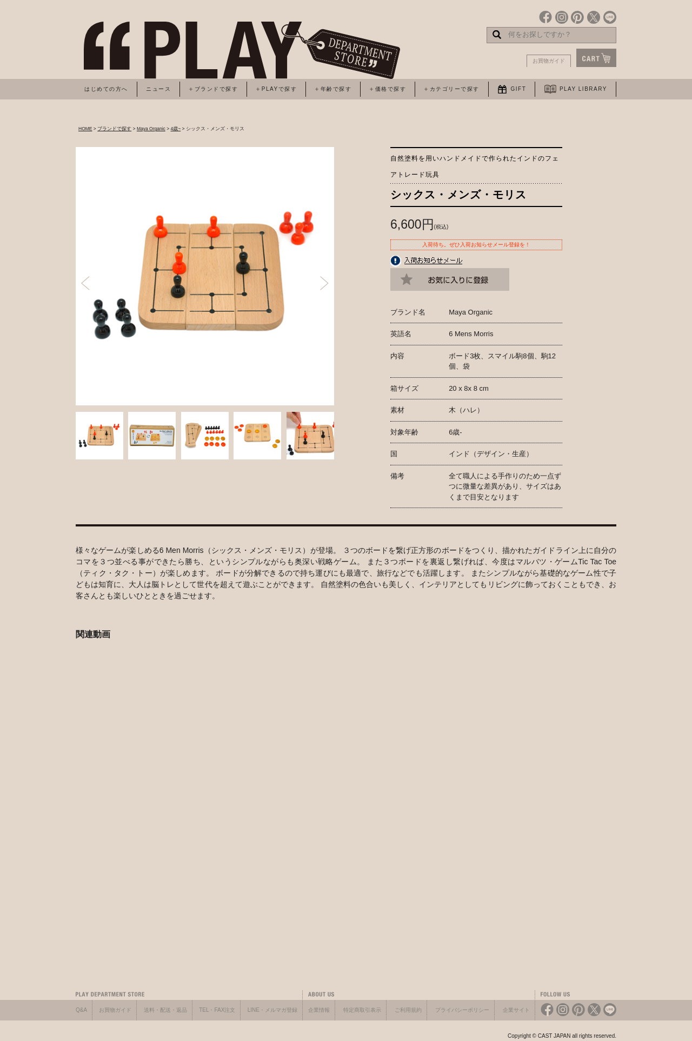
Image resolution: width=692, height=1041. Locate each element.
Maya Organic (151, 128)
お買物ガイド (549, 61)
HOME (85, 128)
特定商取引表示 (362, 1010)
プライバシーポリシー (462, 1010)
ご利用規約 (408, 1010)
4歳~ (175, 128)
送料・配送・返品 (165, 1010)
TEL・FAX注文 (217, 1010)
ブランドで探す (114, 128)
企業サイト (516, 1010)
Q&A (81, 1010)
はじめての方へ (106, 89)
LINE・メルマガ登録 (272, 1010)
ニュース (158, 89)
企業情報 (319, 1010)
